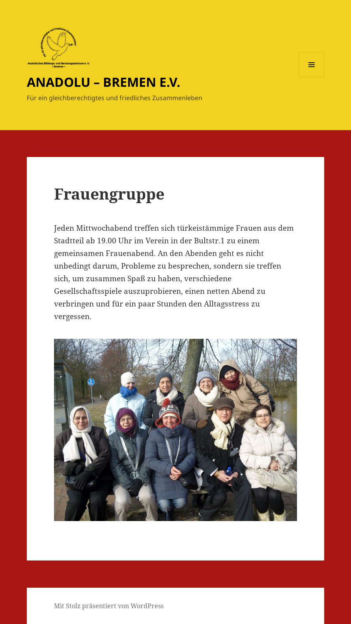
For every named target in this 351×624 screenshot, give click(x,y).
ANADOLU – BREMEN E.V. (103, 81)
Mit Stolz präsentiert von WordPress (109, 606)
